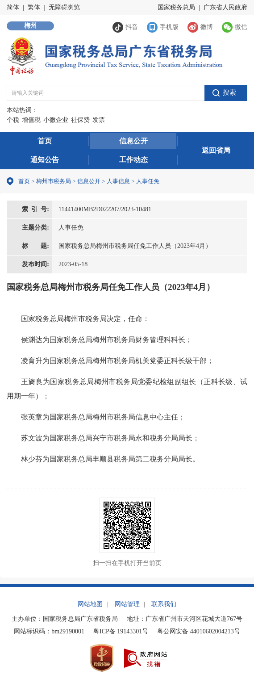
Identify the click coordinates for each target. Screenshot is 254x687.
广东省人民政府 (225, 7)
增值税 (31, 120)
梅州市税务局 (53, 181)
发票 (98, 120)
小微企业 (55, 120)
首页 (44, 141)
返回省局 (216, 150)
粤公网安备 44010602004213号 (198, 631)
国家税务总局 (176, 7)
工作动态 (133, 159)
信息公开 (133, 141)
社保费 (80, 120)
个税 (13, 120)
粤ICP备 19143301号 (120, 631)
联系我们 (163, 604)
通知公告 (44, 159)
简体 (13, 7)
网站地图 (90, 604)
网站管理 (127, 604)
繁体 (34, 7)
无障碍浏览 (64, 7)
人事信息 (118, 181)
